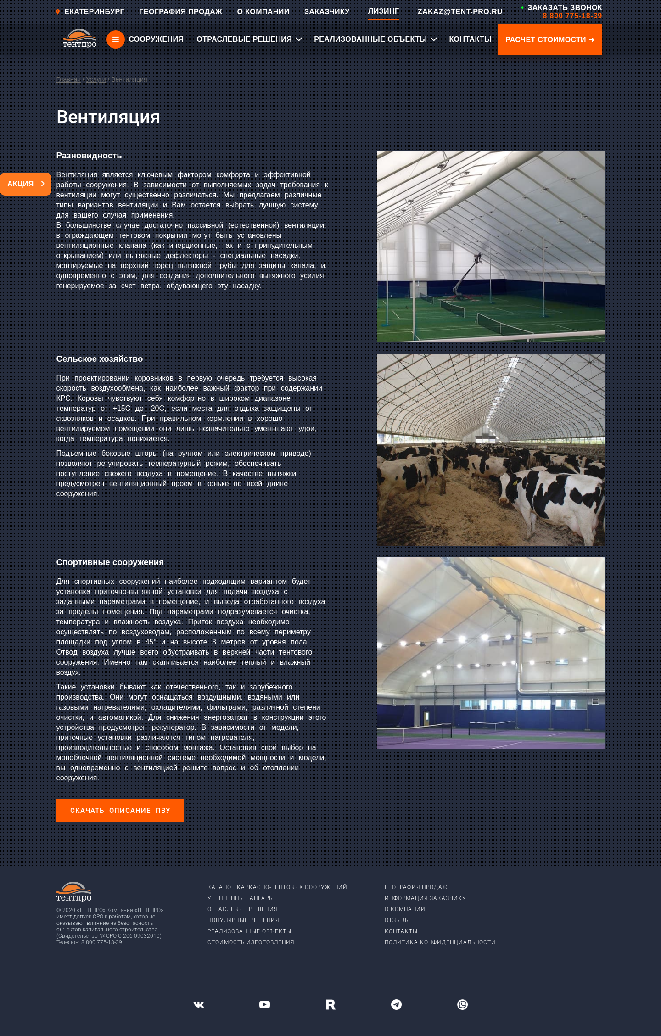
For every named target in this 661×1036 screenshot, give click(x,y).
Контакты (401, 931)
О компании (405, 909)
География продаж (416, 887)
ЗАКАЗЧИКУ (327, 12)
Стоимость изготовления (250, 942)
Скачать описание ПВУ (120, 810)
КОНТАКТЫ (470, 39)
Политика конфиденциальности (440, 942)
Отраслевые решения (242, 909)
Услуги (96, 79)
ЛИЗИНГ (383, 11)
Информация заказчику (425, 898)
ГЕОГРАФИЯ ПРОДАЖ (180, 12)
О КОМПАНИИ (263, 12)
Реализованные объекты (249, 931)
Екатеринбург (89, 12)
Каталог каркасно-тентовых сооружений (277, 887)
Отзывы (397, 920)
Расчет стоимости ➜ (549, 40)
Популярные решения (243, 920)
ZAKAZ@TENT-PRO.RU (460, 12)
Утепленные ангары (240, 898)
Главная (68, 79)
